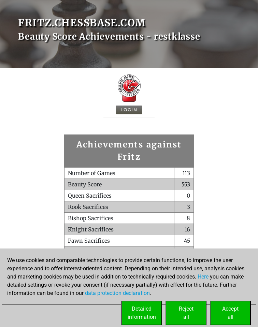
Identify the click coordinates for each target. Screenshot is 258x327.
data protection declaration (117, 293)
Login (129, 109)
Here (203, 276)
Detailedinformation (142, 312)
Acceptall (230, 312)
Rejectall (186, 312)
